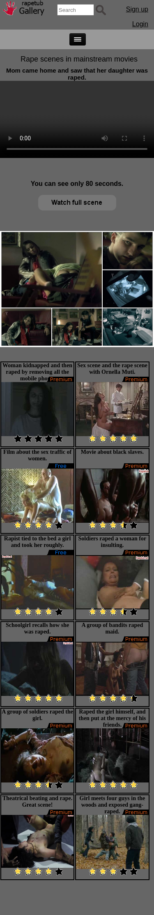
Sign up (137, 9)
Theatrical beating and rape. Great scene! (37, 801)
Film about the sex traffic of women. (37, 455)
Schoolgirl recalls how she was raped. (37, 628)
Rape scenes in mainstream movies (79, 59)
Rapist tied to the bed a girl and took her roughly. (37, 541)
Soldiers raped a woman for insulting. (112, 541)
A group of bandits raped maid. (112, 628)
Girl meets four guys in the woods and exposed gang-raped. (112, 804)
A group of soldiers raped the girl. (37, 715)
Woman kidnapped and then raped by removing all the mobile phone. (37, 372)
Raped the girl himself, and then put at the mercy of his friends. (112, 718)
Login (140, 24)
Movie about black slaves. (112, 452)
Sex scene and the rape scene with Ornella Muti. (112, 368)
